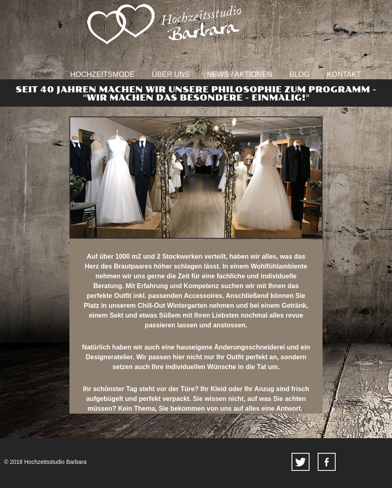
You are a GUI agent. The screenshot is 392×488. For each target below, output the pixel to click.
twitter (301, 462)
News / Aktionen (239, 74)
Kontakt (344, 74)
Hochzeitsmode (102, 74)
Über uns (171, 74)
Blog (300, 74)
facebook (327, 462)
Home (42, 74)
